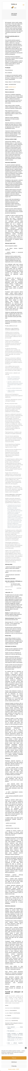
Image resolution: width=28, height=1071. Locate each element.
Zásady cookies (11, 1069)
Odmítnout (14, 1062)
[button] (26, 1048)
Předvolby (14, 1066)
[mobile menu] (23, 5)
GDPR (17, 1069)
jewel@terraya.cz (12, 87)
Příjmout (14, 1058)
